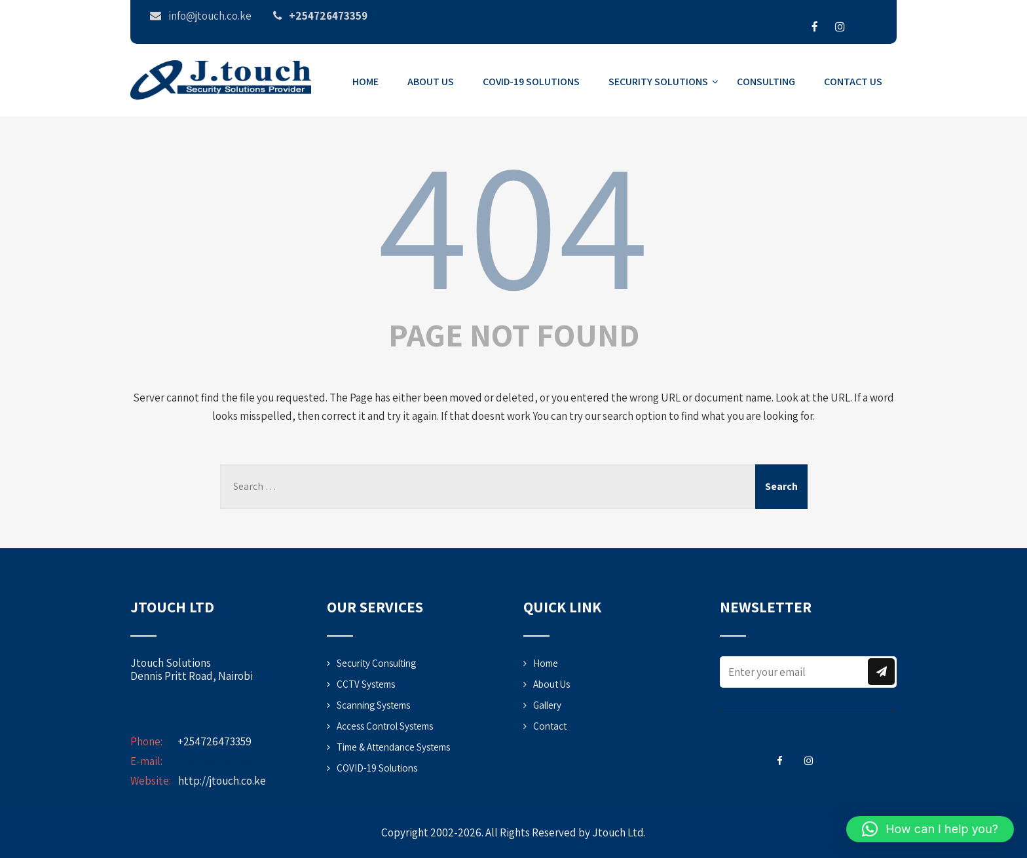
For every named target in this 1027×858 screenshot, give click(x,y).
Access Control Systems (385, 726)
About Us (430, 81)
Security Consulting (376, 663)
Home (365, 81)
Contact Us (853, 81)
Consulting (766, 81)
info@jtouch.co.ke (217, 761)
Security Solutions (663, 81)
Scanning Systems (373, 705)
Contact (550, 726)
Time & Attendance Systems (393, 747)
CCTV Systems (366, 684)
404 (513, 221)
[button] (930, 829)
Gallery (547, 705)
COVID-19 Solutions (531, 81)
